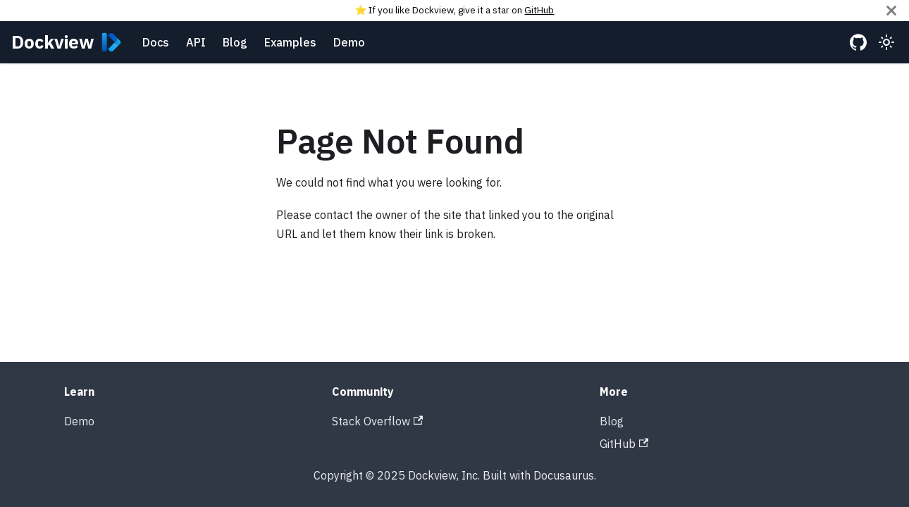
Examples (290, 42)
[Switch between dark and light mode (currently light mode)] (886, 42)
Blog (235, 42)
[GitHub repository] (858, 42)
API (196, 42)
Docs (155, 42)
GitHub (539, 10)
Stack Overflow (377, 421)
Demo (349, 42)
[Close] (891, 10)
